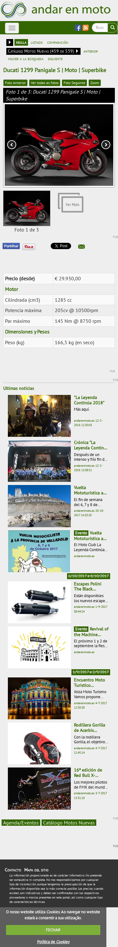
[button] (81, 246)
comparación (57, 42)
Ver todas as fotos (45, 82)
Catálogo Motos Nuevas (69, 822)
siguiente (55, 58)
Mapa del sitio (36, 870)
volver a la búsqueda (25, 58)
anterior (90, 51)
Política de (53, 941)
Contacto (13, 870)
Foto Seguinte (74, 82)
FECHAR (53, 930)
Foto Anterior (15, 82)
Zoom (94, 82)
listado (37, 42)
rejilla (21, 42)
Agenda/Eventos (21, 822)
